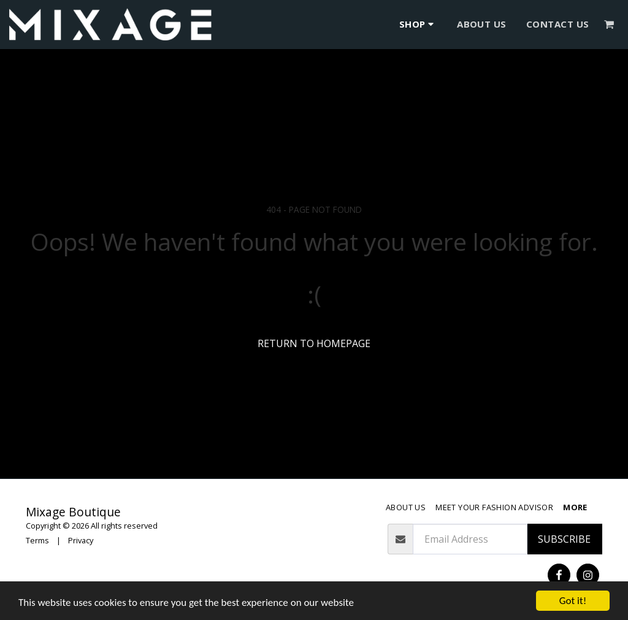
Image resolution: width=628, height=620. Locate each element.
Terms (37, 540)
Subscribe (564, 539)
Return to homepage (314, 343)
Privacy (80, 540)
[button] (609, 24)
